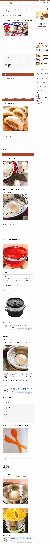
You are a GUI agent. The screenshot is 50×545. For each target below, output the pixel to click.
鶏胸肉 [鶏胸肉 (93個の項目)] (42, 90)
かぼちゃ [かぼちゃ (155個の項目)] (45, 69)
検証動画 (7, 57)
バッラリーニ (9, 63)
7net (7, 280)
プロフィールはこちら (42, 26)
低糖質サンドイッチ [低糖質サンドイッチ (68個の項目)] (39, 82)
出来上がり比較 (10, 67)
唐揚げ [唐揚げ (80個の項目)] (44, 83)
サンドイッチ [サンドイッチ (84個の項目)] (39, 77)
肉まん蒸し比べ (8, 64)
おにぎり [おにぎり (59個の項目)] (38, 69)
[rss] (47, 0)
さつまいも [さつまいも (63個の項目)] (42, 70)
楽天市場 (8, 278)
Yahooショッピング (28, 278)
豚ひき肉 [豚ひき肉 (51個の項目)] (38, 87)
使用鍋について (39, 96)
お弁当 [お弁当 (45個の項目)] (42, 69)
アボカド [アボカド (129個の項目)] (38, 73)
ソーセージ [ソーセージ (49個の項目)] (43, 77)
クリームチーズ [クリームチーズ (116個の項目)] (43, 74)
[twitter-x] (40, 0)
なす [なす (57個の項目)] (46, 70)
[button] (0, 268)
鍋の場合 (9, 65)
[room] (43, 0)
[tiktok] (42, 0)
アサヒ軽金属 (39, 98)
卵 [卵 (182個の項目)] (37, 83)
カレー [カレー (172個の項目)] (46, 73)
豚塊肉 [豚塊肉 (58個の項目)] (45, 87)
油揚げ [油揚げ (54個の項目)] (41, 86)
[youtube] (45, 0)
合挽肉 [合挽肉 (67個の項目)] (40, 83)
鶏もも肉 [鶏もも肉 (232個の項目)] (38, 90)
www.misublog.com (5, 149)
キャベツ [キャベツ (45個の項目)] (38, 74)
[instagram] (41, 0)
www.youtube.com (5, 91)
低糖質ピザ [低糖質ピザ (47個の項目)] (45, 82)
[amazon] (46, 0)
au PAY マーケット (18, 280)
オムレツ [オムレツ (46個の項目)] (42, 73)
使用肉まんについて (9, 58)
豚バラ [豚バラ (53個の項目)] (42, 87)
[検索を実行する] (47, 9)
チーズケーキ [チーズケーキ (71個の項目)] (42, 78)
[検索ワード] (42, 9)
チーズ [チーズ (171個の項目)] (38, 78)
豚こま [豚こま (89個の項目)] (45, 86)
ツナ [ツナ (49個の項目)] (46, 78)
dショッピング (28, 280)
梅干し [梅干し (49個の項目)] (38, 86)
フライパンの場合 (10, 66)
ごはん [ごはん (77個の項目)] (38, 70)
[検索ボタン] (47, 3)
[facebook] (39, 0)
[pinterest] (44, 0)
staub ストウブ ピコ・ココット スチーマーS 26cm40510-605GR (18, 325)
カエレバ (12, 326)
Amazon (18, 278)
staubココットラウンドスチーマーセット (43, 97)
